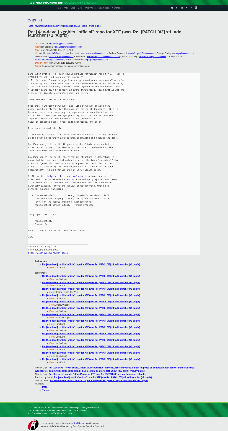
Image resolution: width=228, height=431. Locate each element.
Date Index (81, 26)
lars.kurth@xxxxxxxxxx (61, 43)
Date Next (44, 26)
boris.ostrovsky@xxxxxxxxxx (152, 56)
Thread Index (93, 26)
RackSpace (78, 423)
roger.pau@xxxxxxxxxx (96, 59)
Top (30, 20)
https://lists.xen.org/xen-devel (48, 253)
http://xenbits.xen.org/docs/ (65, 176)
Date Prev (33, 26)
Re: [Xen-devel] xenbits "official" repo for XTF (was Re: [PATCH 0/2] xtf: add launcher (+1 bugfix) (91, 264)
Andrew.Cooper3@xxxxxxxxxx (140, 53)
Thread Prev (56, 26)
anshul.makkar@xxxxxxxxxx (49, 59)
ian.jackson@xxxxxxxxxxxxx (68, 47)
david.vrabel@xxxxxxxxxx (61, 56)
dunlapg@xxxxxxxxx (183, 53)
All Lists (37, 20)
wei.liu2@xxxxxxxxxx (58, 53)
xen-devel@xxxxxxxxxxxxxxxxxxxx (103, 56)
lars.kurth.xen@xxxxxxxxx (94, 53)
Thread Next (69, 26)
